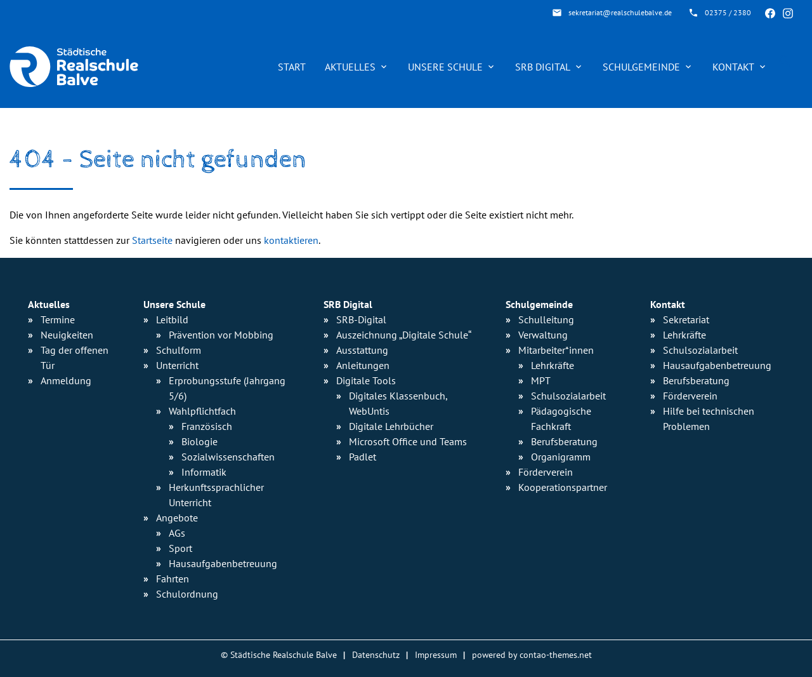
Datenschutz (376, 654)
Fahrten (172, 578)
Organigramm (561, 456)
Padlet (362, 456)
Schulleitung (546, 319)
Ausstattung (362, 350)
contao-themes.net (556, 654)
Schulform (178, 350)
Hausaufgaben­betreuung (223, 563)
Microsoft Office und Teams (408, 441)
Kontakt (733, 66)
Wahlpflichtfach (202, 411)
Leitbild (172, 319)
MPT (541, 380)
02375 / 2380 (728, 12)
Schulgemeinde (641, 66)
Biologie (199, 441)
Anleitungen (363, 365)
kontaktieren (291, 240)
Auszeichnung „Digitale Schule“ (403, 334)
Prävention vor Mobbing (221, 334)
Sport (180, 548)
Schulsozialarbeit (568, 395)
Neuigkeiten (67, 334)
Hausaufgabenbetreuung (717, 365)
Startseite (152, 240)
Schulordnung (187, 593)
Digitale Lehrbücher (391, 426)
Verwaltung (543, 334)
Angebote (177, 517)
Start (292, 66)
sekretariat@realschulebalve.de (620, 12)
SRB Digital (542, 66)
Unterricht (177, 365)
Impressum (436, 654)
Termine (58, 319)
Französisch (206, 426)
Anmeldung (66, 380)
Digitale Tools (366, 380)
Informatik (203, 472)
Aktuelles (350, 66)
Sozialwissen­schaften (228, 456)
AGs (177, 532)
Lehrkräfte (552, 365)
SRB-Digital (361, 319)
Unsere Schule (445, 66)
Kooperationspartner (562, 487)
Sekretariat (686, 319)
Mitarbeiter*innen (556, 350)
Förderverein (545, 472)
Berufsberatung (564, 441)
